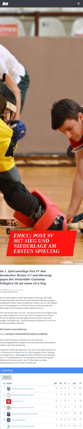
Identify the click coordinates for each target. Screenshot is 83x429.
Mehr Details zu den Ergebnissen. (13, 329)
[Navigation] (78, 3)
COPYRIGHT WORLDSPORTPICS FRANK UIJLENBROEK (26, 334)
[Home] (5, 3)
